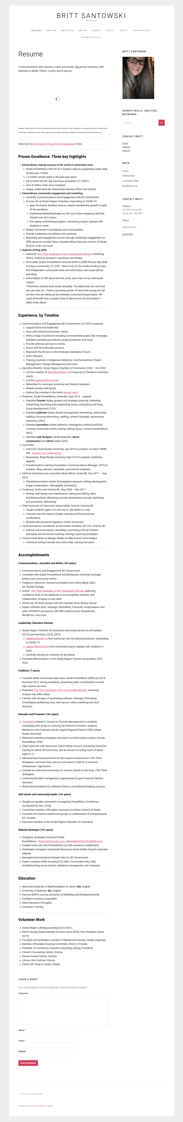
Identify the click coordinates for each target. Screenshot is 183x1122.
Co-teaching (29, 721)
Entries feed (128, 175)
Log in (126, 171)
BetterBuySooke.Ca (37, 638)
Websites (67, 30)
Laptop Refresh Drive (46, 380)
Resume (36, 30)
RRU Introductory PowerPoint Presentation (52, 143)
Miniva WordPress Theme (41, 1106)
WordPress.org (130, 186)
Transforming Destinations (46, 453)
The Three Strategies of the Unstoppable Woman (64, 254)
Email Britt (128, 234)
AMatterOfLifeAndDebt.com (86, 841)
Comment (24, 993)
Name (22, 1030)
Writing (51, 30)
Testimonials (141, 30)
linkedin (126, 150)
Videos (96, 30)
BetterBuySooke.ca (58, 372)
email (125, 143)
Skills (124, 30)
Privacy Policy (91, 37)
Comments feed (131, 181)
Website (22, 1051)
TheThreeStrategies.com (51, 841)
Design (82, 30)
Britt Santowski (91, 15)
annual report (70, 392)
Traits (110, 30)
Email (22, 1041)
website (126, 147)
